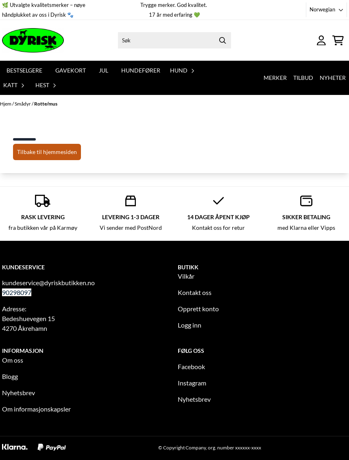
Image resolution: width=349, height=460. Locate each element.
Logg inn (189, 325)
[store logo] (33, 40)
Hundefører (140, 70)
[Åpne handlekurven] (338, 40)
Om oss (12, 360)
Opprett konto (198, 309)
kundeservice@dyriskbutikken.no (48, 282)
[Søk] (174, 40)
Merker (275, 77)
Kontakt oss (195, 292)
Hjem (6, 104)
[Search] (223, 40)
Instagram (192, 383)
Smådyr (23, 104)
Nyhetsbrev (18, 392)
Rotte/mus (45, 104)
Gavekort (70, 70)
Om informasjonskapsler (36, 409)
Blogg (10, 376)
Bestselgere (24, 70)
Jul (103, 70)
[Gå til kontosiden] (321, 40)
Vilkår (186, 276)
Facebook (191, 366)
